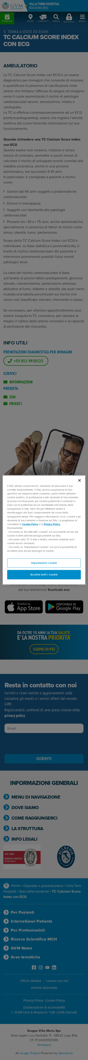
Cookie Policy (30, 524)
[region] (44, 530)
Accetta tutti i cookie (44, 575)
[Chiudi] (79, 480)
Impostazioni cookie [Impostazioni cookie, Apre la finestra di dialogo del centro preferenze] (44, 563)
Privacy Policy (52, 524)
